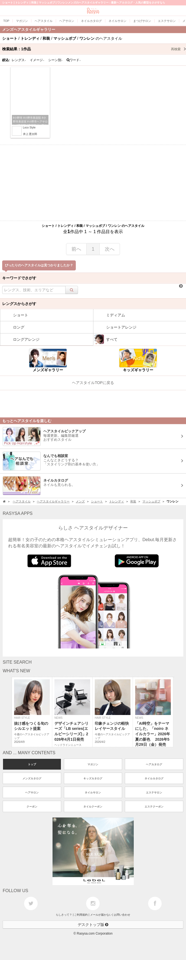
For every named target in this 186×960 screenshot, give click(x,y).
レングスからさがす (19, 304)
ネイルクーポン (92, 806)
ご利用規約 (81, 914)
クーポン (32, 806)
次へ (110, 249)
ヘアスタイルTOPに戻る (93, 382)
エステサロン (154, 792)
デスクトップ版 (93, 924)
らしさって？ (64, 914)
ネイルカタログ (154, 778)
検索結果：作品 (94, 49)
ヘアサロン (32, 792)
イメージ (37, 60)
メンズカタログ (31, 778)
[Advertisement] (93, 183)
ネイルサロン (93, 792)
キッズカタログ (92, 778)
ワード (74, 60)
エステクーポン (154, 806)
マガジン (92, 764)
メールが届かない (101, 914)
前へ (76, 249)
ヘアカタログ (154, 764)
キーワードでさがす (19, 278)
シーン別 (55, 60)
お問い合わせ (122, 914)
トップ (32, 764)
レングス (19, 60)
